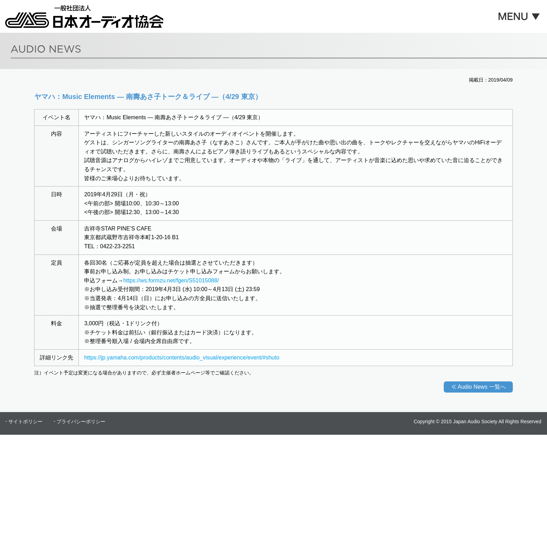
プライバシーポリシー (81, 421)
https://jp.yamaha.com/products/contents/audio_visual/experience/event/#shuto (181, 357)
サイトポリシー (25, 421)
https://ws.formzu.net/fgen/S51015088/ (171, 280)
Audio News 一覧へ (482, 387)
